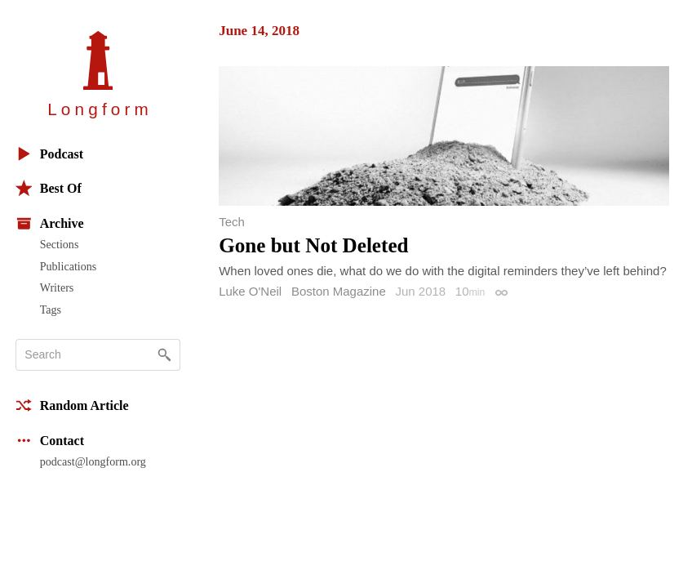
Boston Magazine (338, 291)
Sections (59, 244)
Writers (57, 287)
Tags (50, 309)
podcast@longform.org (93, 461)
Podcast (49, 154)
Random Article (72, 405)
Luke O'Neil (250, 291)
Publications (68, 266)
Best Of (49, 188)
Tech (232, 222)
